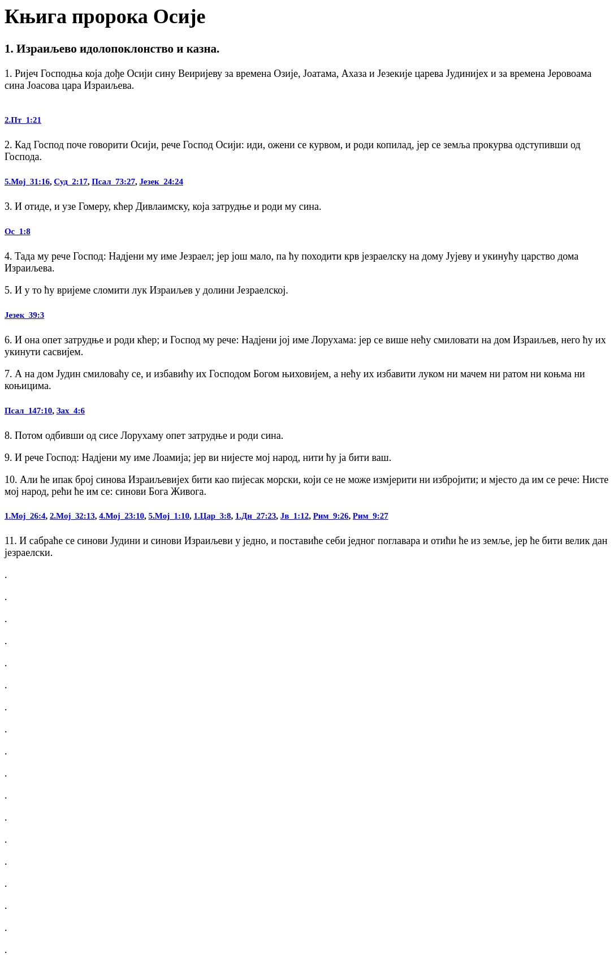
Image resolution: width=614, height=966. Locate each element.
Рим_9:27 (370, 515)
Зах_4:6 (71, 410)
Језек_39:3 (24, 315)
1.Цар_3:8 (212, 515)
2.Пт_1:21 (23, 119)
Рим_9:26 (331, 515)
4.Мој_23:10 (121, 515)
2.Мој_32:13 (72, 515)
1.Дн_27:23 (255, 515)
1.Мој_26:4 (25, 515)
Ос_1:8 (18, 231)
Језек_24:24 (161, 181)
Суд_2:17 (70, 181)
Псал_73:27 (113, 181)
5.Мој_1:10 (169, 515)
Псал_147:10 (28, 410)
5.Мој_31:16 (27, 181)
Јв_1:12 (294, 515)
